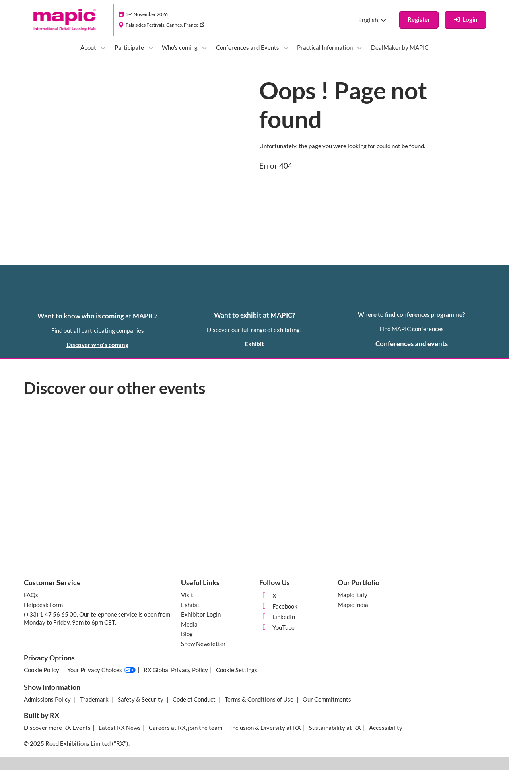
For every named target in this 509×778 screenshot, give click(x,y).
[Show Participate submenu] (150, 55)
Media (189, 631)
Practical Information (325, 54)
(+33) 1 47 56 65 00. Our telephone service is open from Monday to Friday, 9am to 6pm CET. (97, 625)
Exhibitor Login (201, 621)
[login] (465, 27)
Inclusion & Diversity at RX (265, 735)
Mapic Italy (352, 602)
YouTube (277, 634)
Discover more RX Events (57, 735)
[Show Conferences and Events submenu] (285, 55)
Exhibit (190, 612)
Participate (130, 54)
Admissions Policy (48, 706)
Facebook (278, 613)
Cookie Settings (236, 677)
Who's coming (180, 54)
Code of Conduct (195, 706)
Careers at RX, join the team (185, 735)
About (88, 54)
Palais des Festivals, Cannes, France (165, 32)
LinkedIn (277, 624)
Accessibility (385, 735)
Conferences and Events (248, 54)
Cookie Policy (41, 677)
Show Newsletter (203, 651)
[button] (419, 27)
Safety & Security (141, 706)
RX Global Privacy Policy (176, 677)
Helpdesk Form (43, 612)
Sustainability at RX (335, 735)
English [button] (372, 27)
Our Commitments (327, 706)
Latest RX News (120, 735)
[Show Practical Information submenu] (359, 55)
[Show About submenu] (103, 55)
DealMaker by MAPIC (400, 54)
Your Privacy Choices (101, 678)
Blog (187, 641)
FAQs (31, 602)
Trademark (95, 706)
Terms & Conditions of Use (260, 706)
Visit (187, 602)
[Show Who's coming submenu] (204, 55)
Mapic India (353, 612)
